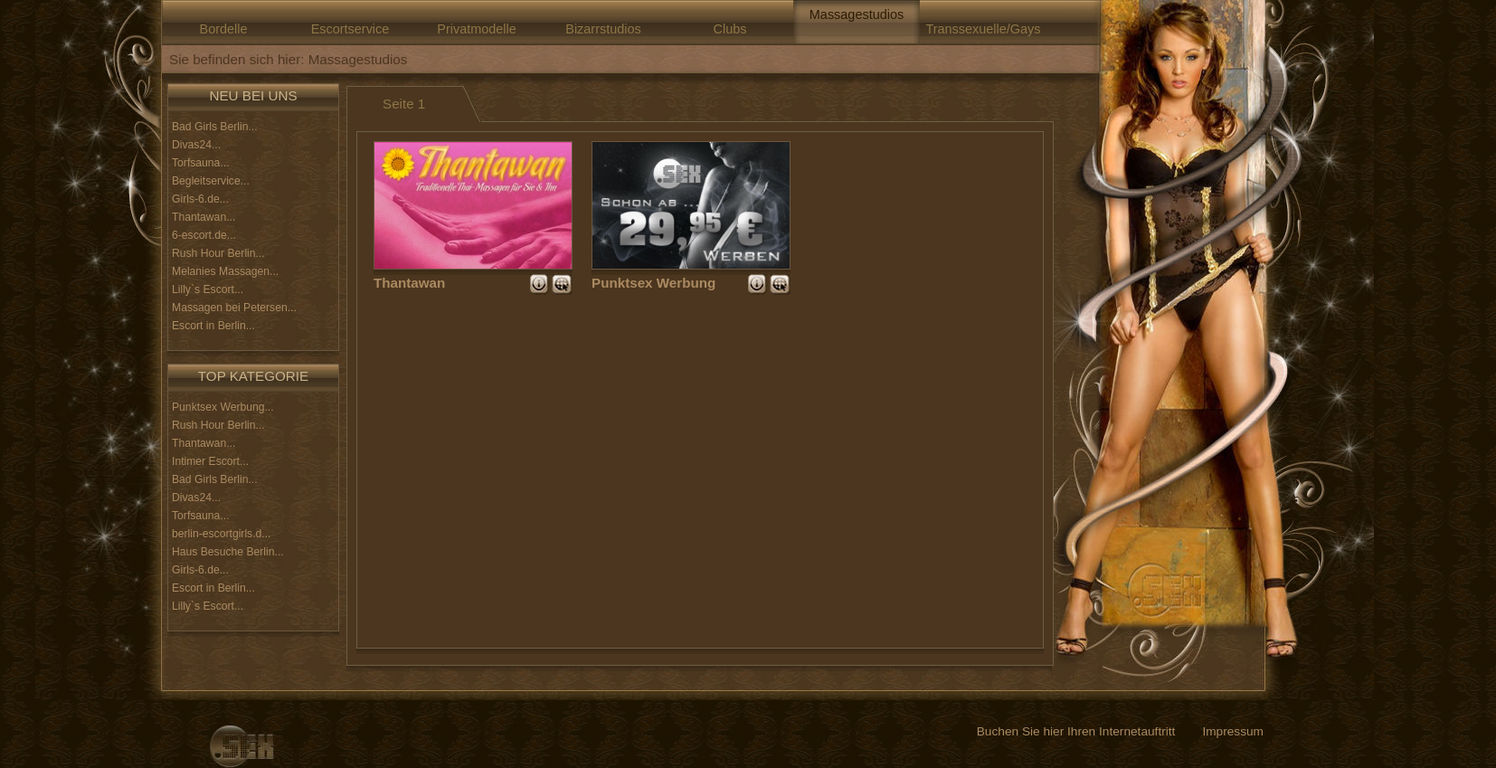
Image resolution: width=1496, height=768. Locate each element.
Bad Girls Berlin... (215, 126)
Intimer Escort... (210, 461)
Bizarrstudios (602, 29)
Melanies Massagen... (225, 271)
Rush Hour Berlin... (218, 253)
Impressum (1233, 731)
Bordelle (224, 29)
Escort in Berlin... (213, 325)
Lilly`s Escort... (207, 289)
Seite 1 (404, 103)
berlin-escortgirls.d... (221, 533)
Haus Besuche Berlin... (228, 551)
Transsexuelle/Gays (982, 29)
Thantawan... (203, 217)
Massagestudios (857, 14)
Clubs (730, 29)
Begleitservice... (211, 181)
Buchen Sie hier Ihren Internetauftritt (1076, 731)
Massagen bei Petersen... (234, 307)
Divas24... (196, 144)
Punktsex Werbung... (223, 407)
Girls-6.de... (200, 199)
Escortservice (350, 29)
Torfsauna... (201, 162)
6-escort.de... (204, 235)
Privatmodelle (476, 29)
